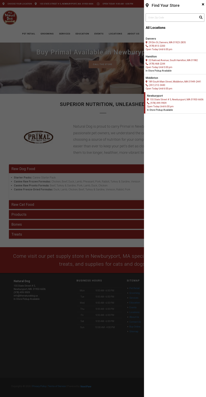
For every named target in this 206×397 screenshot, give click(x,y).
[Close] (203, 4)
